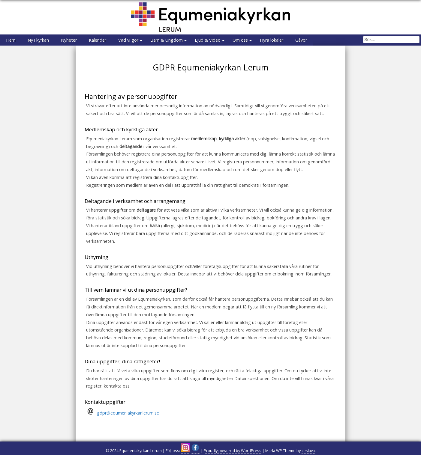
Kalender (97, 40)
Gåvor (301, 40)
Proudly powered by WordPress (232, 450)
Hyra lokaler (271, 40)
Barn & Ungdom (166, 40)
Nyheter (69, 40)
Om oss (240, 40)
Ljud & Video (208, 40)
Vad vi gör (128, 40)
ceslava (308, 450)
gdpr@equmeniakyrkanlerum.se (128, 413)
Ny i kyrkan (38, 40)
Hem (11, 40)
